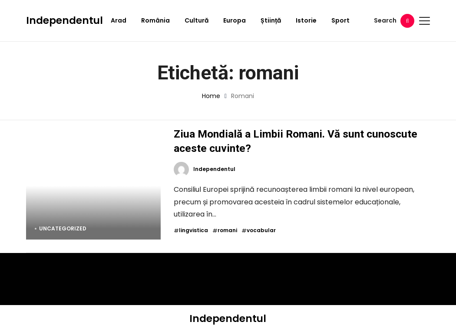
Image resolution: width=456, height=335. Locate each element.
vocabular (261, 230)
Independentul (64, 20)
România (155, 20)
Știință (271, 20)
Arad (118, 20)
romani (227, 230)
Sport (340, 20)
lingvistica (193, 230)
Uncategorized (62, 228)
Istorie (306, 20)
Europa (234, 20)
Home (211, 96)
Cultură (196, 20)
